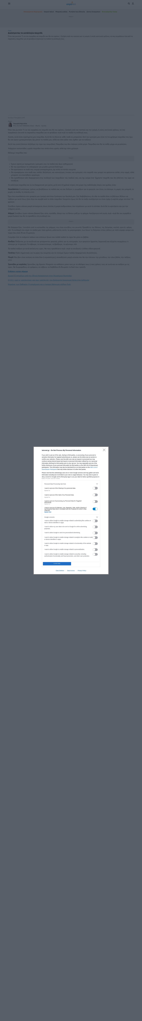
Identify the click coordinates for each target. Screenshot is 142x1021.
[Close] (105, 450)
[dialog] (71, 510)
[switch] (95, 488)
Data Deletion (60, 570)
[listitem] (71, 484)
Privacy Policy (82, 570)
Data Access (71, 570)
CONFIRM (57, 563)
